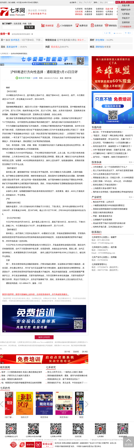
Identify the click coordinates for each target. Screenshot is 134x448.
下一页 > (128, 33)
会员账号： (81, 2)
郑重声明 (105, 443)
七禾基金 (109, 12)
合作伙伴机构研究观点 (19, 54)
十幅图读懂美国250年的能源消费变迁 (109, 205)
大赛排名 (88, 12)
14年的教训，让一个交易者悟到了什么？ (110, 167)
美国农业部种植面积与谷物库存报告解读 (110, 209)
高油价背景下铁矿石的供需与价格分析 (109, 223)
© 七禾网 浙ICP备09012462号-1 (22, 440)
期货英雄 (52, 417)
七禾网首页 (4, 54)
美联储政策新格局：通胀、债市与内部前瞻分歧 (67, 376)
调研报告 (79, 14)
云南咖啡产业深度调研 (102, 220)
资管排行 (100, 12)
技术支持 (58, 443)
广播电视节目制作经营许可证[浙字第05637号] (106, 440)
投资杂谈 (96, 162)
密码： (104, 2)
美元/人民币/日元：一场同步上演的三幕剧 (65, 372)
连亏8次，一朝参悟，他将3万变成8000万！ (111, 157)
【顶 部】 (76, 352)
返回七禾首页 (44, 337)
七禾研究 (79, 9)
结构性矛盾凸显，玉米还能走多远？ (108, 227)
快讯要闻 (88, 9)
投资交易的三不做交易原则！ (105, 185)
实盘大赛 (109, 9)
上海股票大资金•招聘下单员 (105, 188)
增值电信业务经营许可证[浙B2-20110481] (73, 440)
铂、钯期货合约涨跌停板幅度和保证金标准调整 (22, 383)
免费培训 (83, 26)
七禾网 (35, 78)
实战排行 (100, 14)
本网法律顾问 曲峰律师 (70, 443)
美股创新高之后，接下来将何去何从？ (63, 379)
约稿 (24, 24)
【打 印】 (67, 352)
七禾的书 (5, 388)
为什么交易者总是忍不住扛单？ (106, 174)
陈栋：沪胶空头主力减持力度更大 (16, 376)
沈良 (30, 24)
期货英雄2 (72, 417)
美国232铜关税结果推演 (103, 213)
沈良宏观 (79, 12)
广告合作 (91, 443)
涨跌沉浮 (33, 417)
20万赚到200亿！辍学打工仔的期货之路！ (110, 153)
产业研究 (96, 197)
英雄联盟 (49, 26)
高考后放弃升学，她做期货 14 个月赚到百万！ (112, 146)
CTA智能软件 (66, 26)
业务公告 (113, 443)
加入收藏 (11, 2)
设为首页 (3, 2)
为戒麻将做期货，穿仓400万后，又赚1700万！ (112, 139)
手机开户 (126, 18)
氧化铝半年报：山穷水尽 (103, 202)
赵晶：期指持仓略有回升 (12, 379)
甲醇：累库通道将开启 (102, 216)
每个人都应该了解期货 (14, 417)
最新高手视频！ (24, 78)
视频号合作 (126, 10)
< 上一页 (107, 33)
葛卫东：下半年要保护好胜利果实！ (108, 132)
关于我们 (98, 443)
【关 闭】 (84, 352)
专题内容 (96, 127)
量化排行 (109, 14)
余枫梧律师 (84, 443)
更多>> (131, 127)
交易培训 (100, 9)
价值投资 (88, 14)
